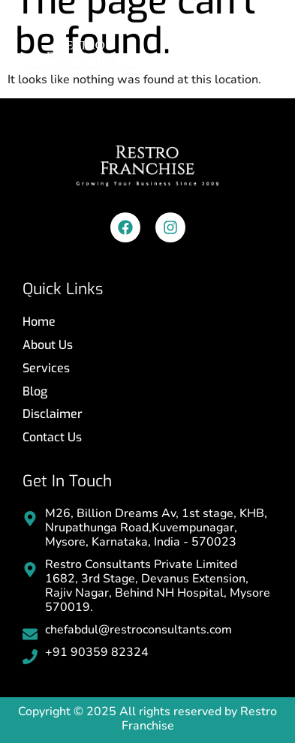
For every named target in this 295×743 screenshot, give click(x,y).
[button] (259, 52)
